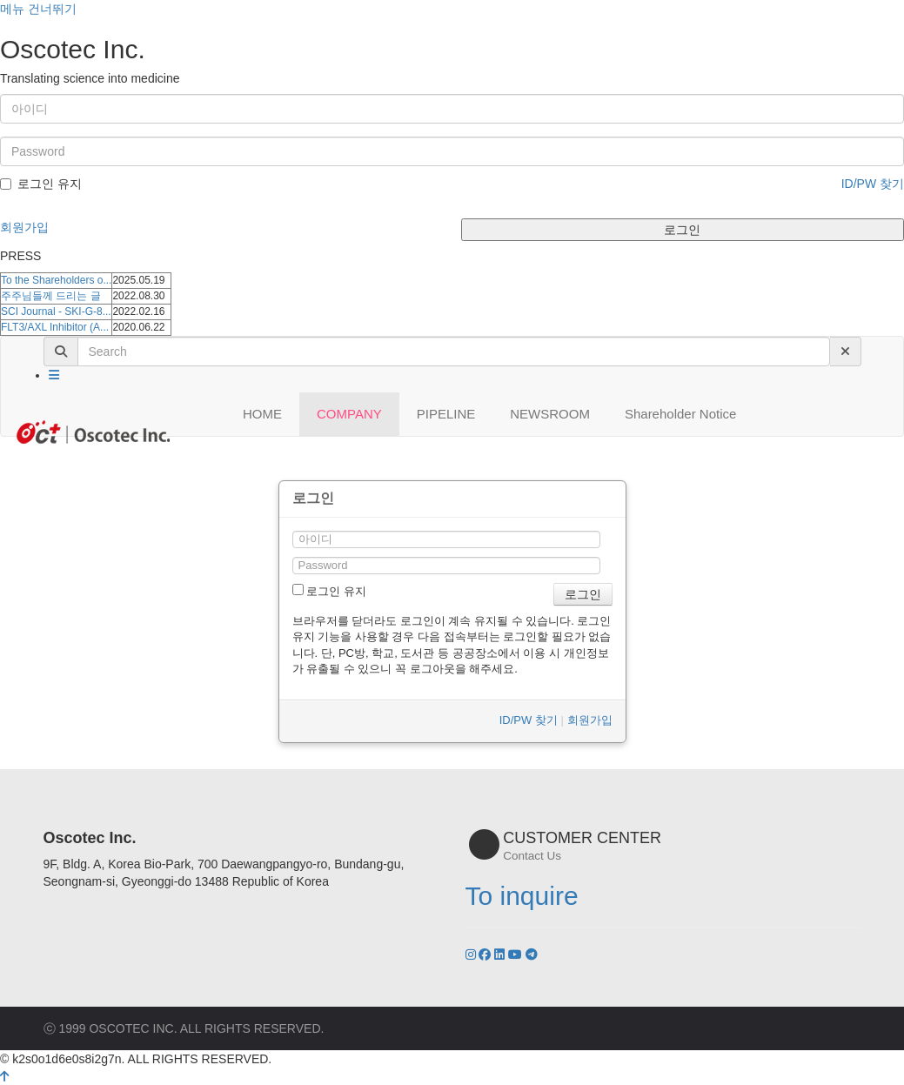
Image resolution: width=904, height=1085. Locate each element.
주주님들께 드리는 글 (51, 296)
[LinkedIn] (501, 954)
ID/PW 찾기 (872, 184)
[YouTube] (517, 954)
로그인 (682, 230)
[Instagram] (472, 954)
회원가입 (24, 227)
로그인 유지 (41, 184)
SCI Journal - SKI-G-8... (56, 311)
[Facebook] (486, 954)
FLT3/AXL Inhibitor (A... (55, 327)
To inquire (522, 895)
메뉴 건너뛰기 (38, 9)
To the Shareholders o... (56, 280)
